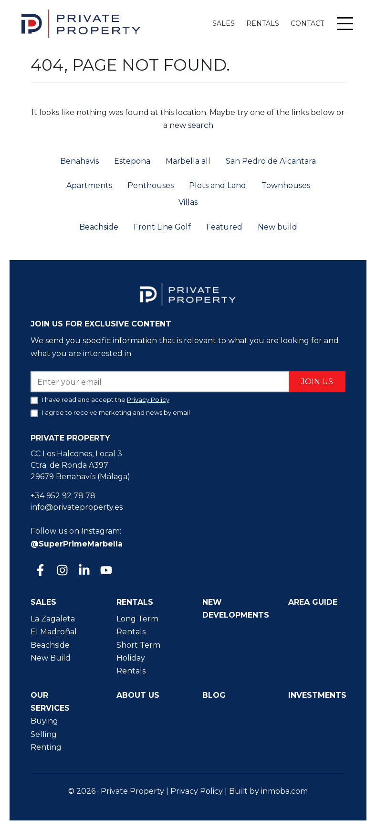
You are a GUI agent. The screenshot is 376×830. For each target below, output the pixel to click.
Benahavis (79, 161)
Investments (317, 695)
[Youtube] (105, 571)
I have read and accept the (105, 399)
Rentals (262, 23)
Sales (223, 23)
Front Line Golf (162, 226)
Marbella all (188, 161)
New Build (51, 657)
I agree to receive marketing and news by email (116, 412)
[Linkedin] (83, 571)
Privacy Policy (196, 791)
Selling (44, 734)
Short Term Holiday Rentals (138, 658)
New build (277, 226)
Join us (317, 381)
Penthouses (150, 185)
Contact (307, 23)
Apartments (89, 185)
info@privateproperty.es (77, 507)
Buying (44, 720)
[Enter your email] (160, 381)
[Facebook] (40, 571)
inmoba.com (284, 791)
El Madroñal (54, 631)
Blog (214, 695)
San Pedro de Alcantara (271, 161)
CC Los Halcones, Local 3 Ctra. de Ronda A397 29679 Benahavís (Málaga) (80, 465)
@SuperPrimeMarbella (77, 543)
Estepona (132, 161)
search (199, 125)
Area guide (312, 602)
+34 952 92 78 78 (63, 495)
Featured (224, 226)
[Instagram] (61, 571)
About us (137, 695)
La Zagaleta (53, 618)
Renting (46, 747)
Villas (188, 202)
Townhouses (285, 185)
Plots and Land (217, 185)
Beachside (98, 226)
